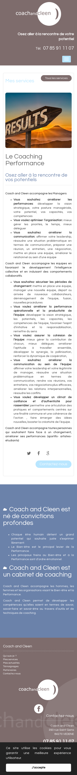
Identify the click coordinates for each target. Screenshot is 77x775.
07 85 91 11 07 (58, 741)
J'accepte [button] (38, 767)
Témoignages (10, 666)
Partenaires (9, 670)
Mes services (10, 659)
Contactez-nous (12, 673)
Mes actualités (11, 663)
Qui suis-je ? (10, 656)
